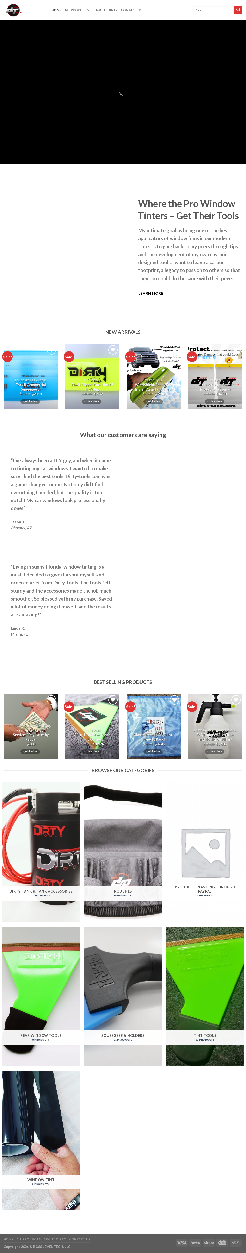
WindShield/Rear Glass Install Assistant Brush (153, 387)
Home (56, 10)
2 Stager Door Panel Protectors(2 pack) (215, 387)
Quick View (30, 401)
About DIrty (107, 10)
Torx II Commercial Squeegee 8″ (31, 387)
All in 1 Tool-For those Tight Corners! (92, 737)
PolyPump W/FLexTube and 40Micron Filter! (215, 737)
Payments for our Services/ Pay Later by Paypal (31, 734)
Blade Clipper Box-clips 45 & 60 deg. (92, 387)
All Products (78, 10)
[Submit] (238, 10)
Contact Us (131, 10)
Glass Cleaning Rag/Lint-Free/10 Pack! (154, 737)
